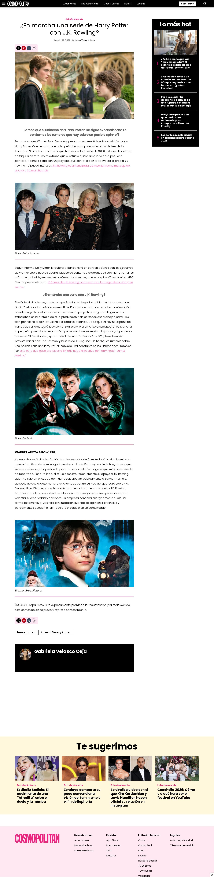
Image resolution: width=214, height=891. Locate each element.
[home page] (18, 3)
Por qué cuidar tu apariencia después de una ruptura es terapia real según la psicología (176, 101)
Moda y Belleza (111, 3)
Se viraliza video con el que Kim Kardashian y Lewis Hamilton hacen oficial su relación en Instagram (129, 797)
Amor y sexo (69, 3)
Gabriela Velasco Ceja (83, 40)
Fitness (128, 3)
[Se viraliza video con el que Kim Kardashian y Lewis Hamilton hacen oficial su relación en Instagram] (130, 768)
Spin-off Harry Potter (56, 632)
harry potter (26, 632)
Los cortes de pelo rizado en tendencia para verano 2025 (177, 138)
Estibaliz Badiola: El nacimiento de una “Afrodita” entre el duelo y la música (33, 795)
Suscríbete (187, 3)
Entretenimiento (89, 3)
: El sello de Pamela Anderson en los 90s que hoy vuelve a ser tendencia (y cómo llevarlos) (176, 82)
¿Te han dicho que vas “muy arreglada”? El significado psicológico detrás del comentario (176, 63)
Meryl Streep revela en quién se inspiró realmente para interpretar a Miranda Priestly (175, 120)
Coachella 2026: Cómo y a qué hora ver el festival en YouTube (176, 793)
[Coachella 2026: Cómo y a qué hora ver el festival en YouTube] (177, 768)
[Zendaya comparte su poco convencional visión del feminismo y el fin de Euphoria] (84, 768)
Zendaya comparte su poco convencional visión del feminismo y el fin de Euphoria (82, 795)
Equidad (141, 3)
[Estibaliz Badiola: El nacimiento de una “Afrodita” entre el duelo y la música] (37, 768)
